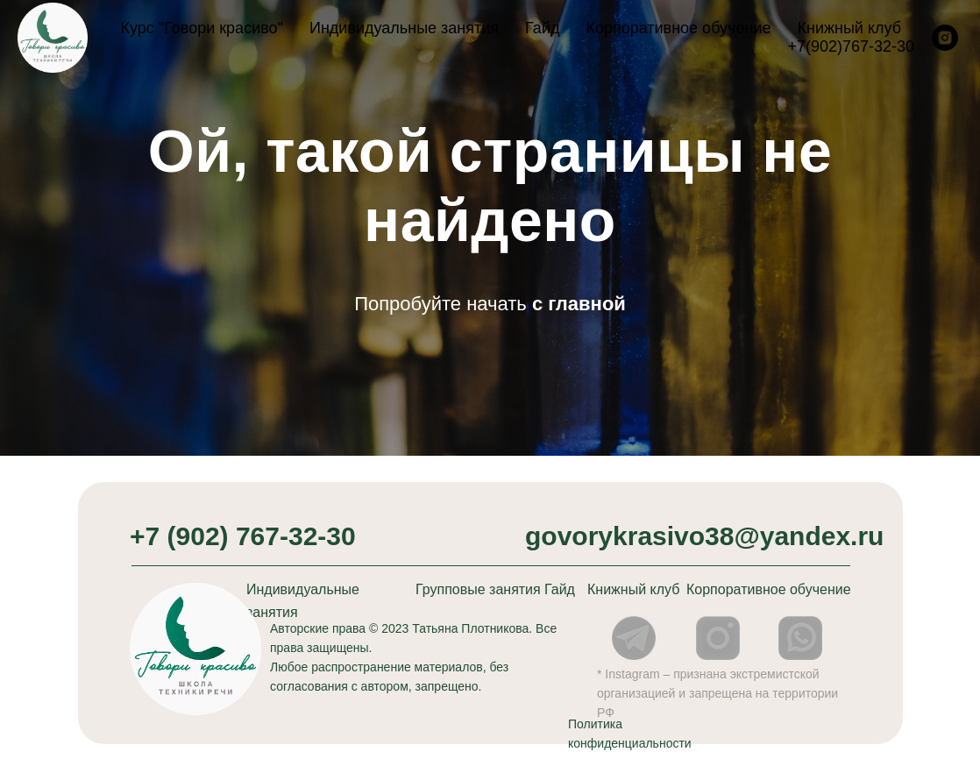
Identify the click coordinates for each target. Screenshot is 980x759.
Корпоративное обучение (678, 28)
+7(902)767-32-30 (850, 46)
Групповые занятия (478, 589)
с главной (579, 304)
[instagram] (945, 38)
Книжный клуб (849, 28)
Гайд (542, 28)
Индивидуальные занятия (404, 28)
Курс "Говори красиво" (202, 28)
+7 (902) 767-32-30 (243, 535)
